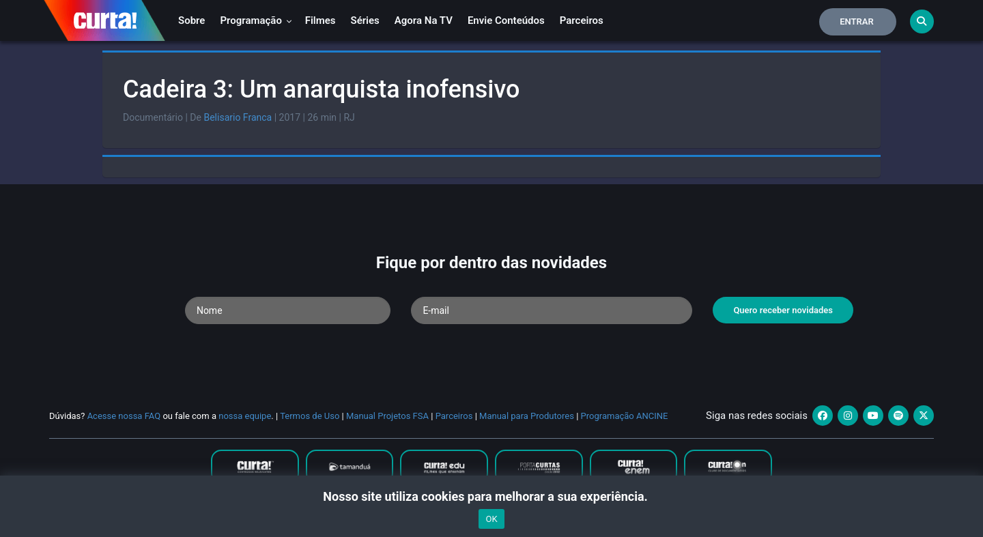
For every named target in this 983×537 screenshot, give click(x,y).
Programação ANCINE (624, 416)
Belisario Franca (237, 117)
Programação (255, 20)
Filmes (320, 20)
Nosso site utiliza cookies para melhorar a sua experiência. (491, 496)
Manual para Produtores (526, 416)
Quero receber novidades (783, 310)
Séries (365, 20)
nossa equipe (244, 416)
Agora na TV (424, 20)
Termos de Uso (309, 416)
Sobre (191, 20)
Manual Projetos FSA (387, 416)
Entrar (857, 21)
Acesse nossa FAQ (124, 416)
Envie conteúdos (506, 20)
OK (491, 519)
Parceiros (581, 20)
